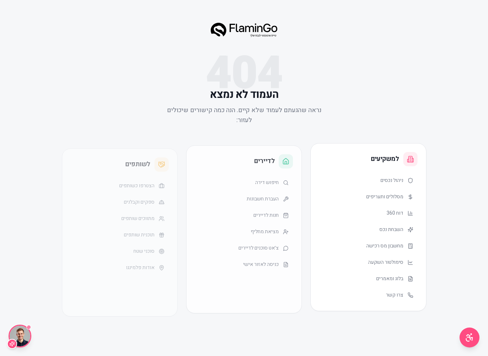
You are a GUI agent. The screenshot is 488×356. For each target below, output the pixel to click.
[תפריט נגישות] (469, 337)
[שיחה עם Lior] (20, 336)
